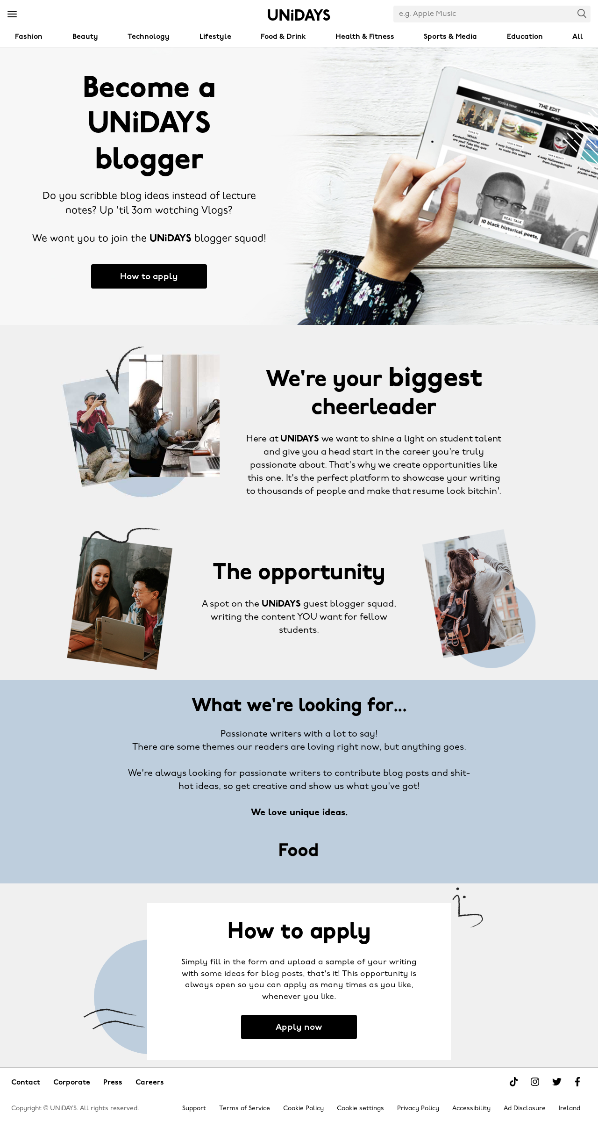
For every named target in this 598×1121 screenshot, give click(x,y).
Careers (149, 1082)
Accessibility (471, 1108)
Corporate (71, 1082)
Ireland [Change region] (569, 1108)
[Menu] (12, 14)
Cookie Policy (303, 1108)
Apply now (299, 1027)
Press (112, 1082)
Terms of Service (244, 1108)
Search (582, 13)
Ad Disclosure (525, 1108)
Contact (25, 1082)
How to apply (149, 277)
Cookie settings (360, 1108)
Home (299, 15)
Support (194, 1108)
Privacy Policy (418, 1108)
